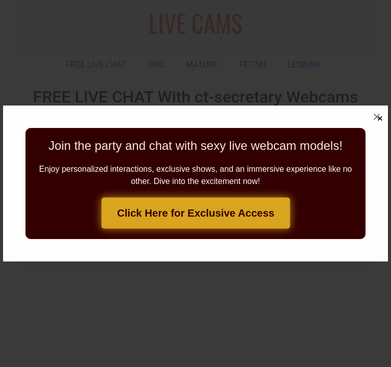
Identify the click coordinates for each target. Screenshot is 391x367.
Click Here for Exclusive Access (196, 213)
